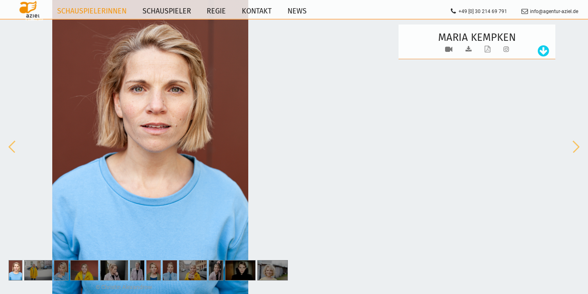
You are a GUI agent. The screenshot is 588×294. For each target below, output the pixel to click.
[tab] (541, 51)
